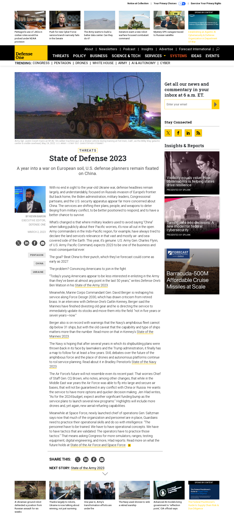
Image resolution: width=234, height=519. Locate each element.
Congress (41, 63)
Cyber (165, 63)
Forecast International (195, 49)
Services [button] (154, 56)
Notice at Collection (137, 3)
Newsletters (108, 49)
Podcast (129, 49)
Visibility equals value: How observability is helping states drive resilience (190, 181)
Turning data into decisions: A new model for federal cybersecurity (190, 226)
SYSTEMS (178, 56)
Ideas (196, 56)
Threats (60, 56)
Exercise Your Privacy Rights (206, 3)
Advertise (166, 49)
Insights (147, 49)
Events (212, 56)
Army (122, 63)
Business (98, 56)
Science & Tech (126, 56)
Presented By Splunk (178, 190)
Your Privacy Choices (170, 3)
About (88, 49)
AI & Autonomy (144, 63)
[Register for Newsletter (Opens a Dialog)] (215, 104)
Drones (82, 63)
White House (103, 63)
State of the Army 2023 (91, 285)
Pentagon (62, 63)
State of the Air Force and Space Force (98, 445)
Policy (79, 56)
